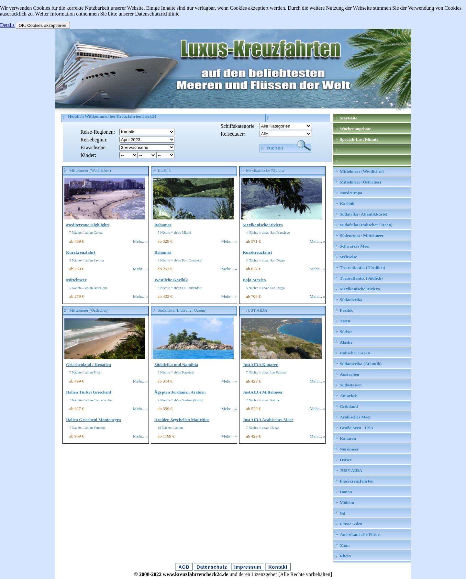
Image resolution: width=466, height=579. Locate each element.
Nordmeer (349, 449)
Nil (342, 513)
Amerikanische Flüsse (360, 534)
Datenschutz (212, 567)
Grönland (349, 406)
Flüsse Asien (351, 523)
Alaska (346, 342)
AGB (183, 567)
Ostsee (346, 459)
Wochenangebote (355, 128)
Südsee (346, 331)
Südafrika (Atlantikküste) (363, 214)
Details (7, 25)
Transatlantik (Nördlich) (362, 267)
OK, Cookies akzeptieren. (42, 25)
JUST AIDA (351, 470)
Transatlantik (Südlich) (361, 278)
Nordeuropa (351, 192)
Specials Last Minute (359, 139)
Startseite (348, 118)
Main (345, 545)
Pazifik (346, 310)
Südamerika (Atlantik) (361, 363)
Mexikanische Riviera (360, 288)
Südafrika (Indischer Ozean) (366, 224)
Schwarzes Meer (355, 246)
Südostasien (350, 385)
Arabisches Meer (355, 417)
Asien (345, 320)
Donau (346, 491)
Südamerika (351, 299)
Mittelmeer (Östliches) (360, 182)
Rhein (345, 555)
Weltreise (348, 256)
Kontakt (277, 567)
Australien (349, 374)
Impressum (247, 567)
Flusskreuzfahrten (356, 481)
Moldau (347, 502)
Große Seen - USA (356, 427)
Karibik (347, 203)
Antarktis (349, 395)
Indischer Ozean (355, 353)
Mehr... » (141, 241)
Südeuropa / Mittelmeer (362, 235)
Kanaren (348, 438)
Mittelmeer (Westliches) (362, 171)
